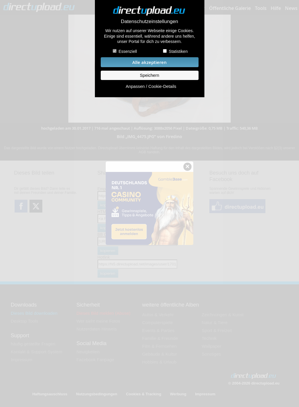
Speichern (149, 75)
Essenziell (128, 51)
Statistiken (178, 51)
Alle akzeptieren (149, 62)
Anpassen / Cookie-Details (151, 86)
